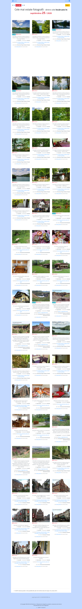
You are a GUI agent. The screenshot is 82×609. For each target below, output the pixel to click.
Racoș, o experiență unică (43, 312)
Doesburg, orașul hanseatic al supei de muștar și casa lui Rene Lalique (22, 406)
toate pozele (18, 46)
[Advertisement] (41, 62)
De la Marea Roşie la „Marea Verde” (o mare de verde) (22, 43)
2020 (67, 5)
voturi (18, 34)
